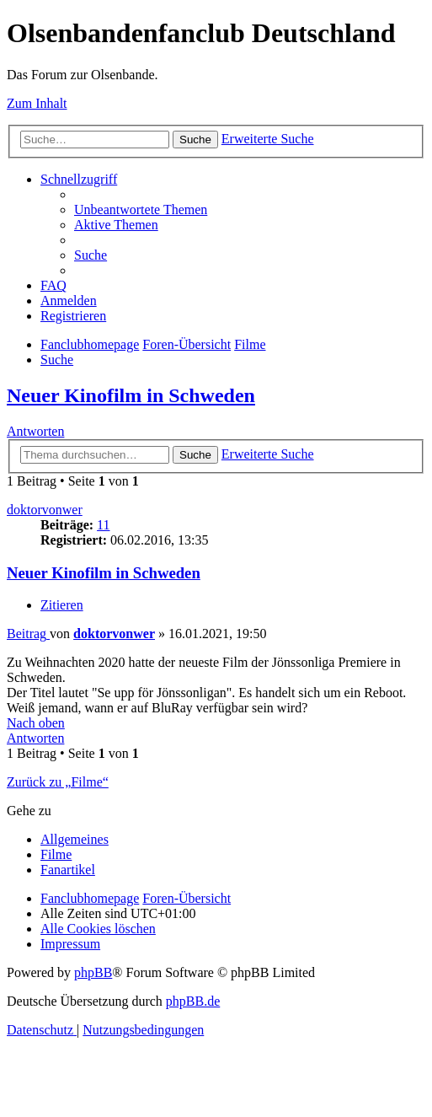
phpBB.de (193, 1001)
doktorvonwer (45, 509)
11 (103, 525)
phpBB (93, 972)
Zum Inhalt (37, 103)
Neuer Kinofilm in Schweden (131, 395)
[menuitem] (140, 209)
